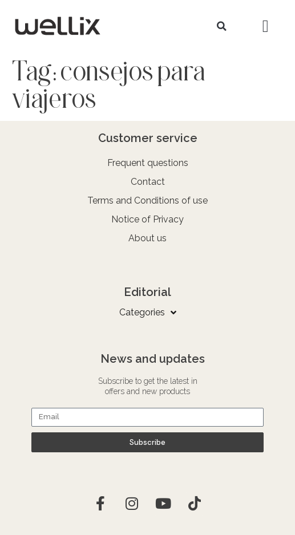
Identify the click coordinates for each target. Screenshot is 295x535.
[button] (222, 26)
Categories (147, 312)
